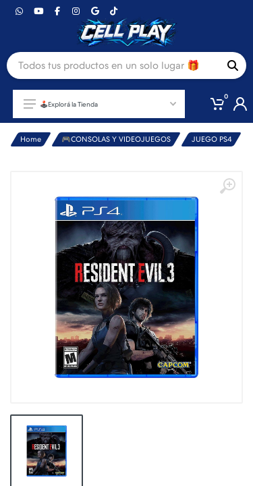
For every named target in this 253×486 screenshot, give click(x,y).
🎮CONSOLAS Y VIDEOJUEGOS (116, 139)
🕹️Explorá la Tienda (100, 104)
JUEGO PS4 (212, 139)
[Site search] (113, 65)
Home (30, 139)
